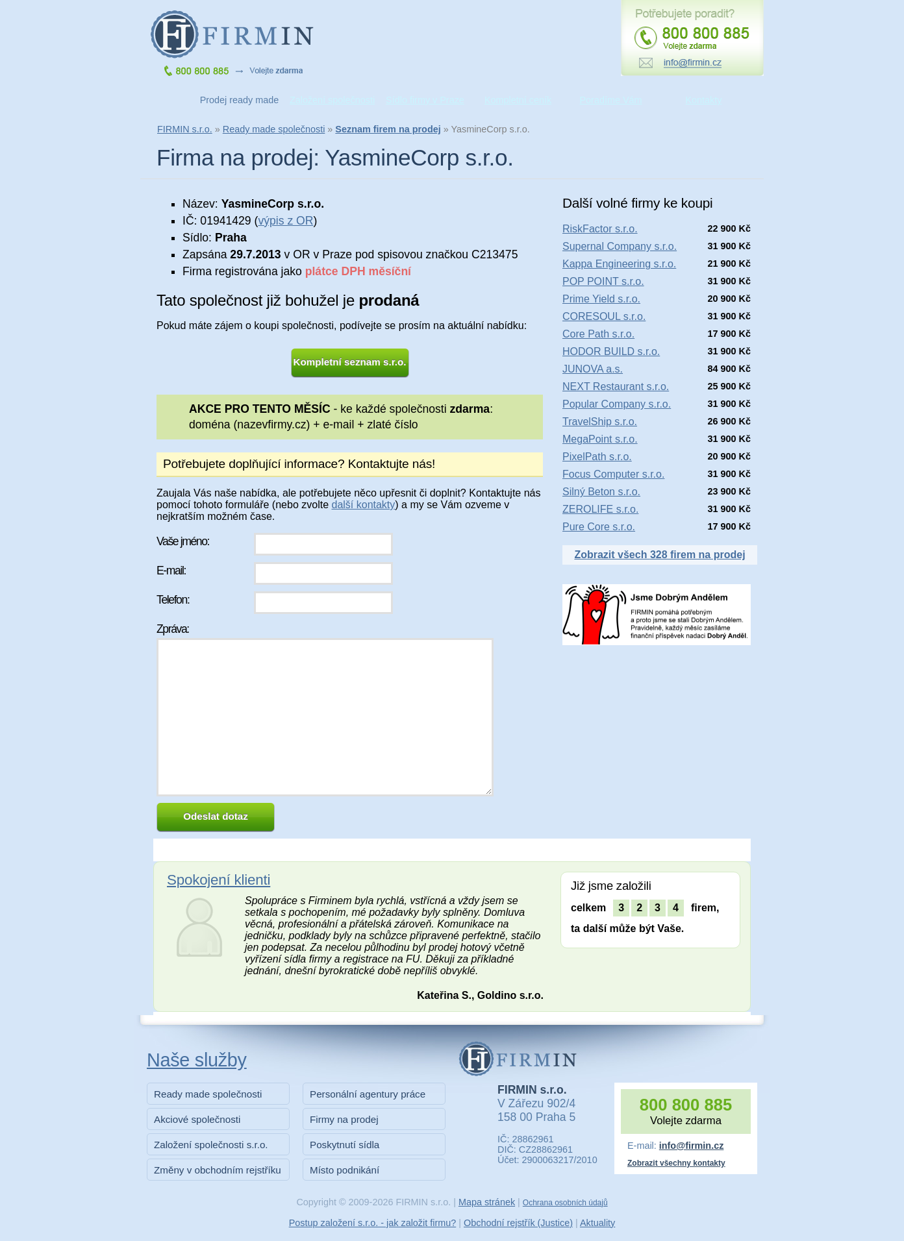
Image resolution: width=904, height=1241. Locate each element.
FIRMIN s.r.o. (184, 129)
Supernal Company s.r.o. (619, 246)
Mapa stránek (486, 1202)
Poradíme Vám (611, 100)
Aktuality (597, 1223)
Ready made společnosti (274, 129)
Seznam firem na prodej (387, 129)
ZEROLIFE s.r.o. (600, 509)
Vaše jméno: (183, 541)
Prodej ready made (239, 100)
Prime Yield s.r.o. (601, 298)
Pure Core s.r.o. (598, 526)
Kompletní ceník (517, 100)
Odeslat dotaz (215, 816)
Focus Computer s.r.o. (613, 474)
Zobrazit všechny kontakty (676, 1163)
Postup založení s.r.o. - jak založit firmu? (373, 1223)
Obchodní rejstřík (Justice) (518, 1223)
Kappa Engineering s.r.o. (619, 263)
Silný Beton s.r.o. (601, 491)
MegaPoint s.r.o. (600, 439)
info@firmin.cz (691, 1145)
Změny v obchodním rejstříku (217, 1169)
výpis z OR (285, 220)
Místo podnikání (344, 1169)
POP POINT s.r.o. (603, 281)
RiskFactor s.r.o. (600, 228)
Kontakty (704, 100)
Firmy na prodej (344, 1119)
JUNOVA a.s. (592, 369)
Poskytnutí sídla (344, 1144)
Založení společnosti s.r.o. (211, 1144)
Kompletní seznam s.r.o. (350, 361)
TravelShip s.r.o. (599, 421)
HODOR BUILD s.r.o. (611, 351)
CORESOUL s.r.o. (604, 316)
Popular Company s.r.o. (616, 404)
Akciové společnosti (197, 1119)
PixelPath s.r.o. (597, 456)
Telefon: (173, 599)
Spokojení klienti (218, 880)
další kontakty (363, 504)
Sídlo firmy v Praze (425, 100)
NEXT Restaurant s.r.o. (615, 386)
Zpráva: (173, 628)
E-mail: (171, 570)
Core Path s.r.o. (598, 333)
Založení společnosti (332, 100)
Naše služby (197, 1060)
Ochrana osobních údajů (565, 1202)
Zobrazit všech (659, 554)
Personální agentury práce (367, 1094)
